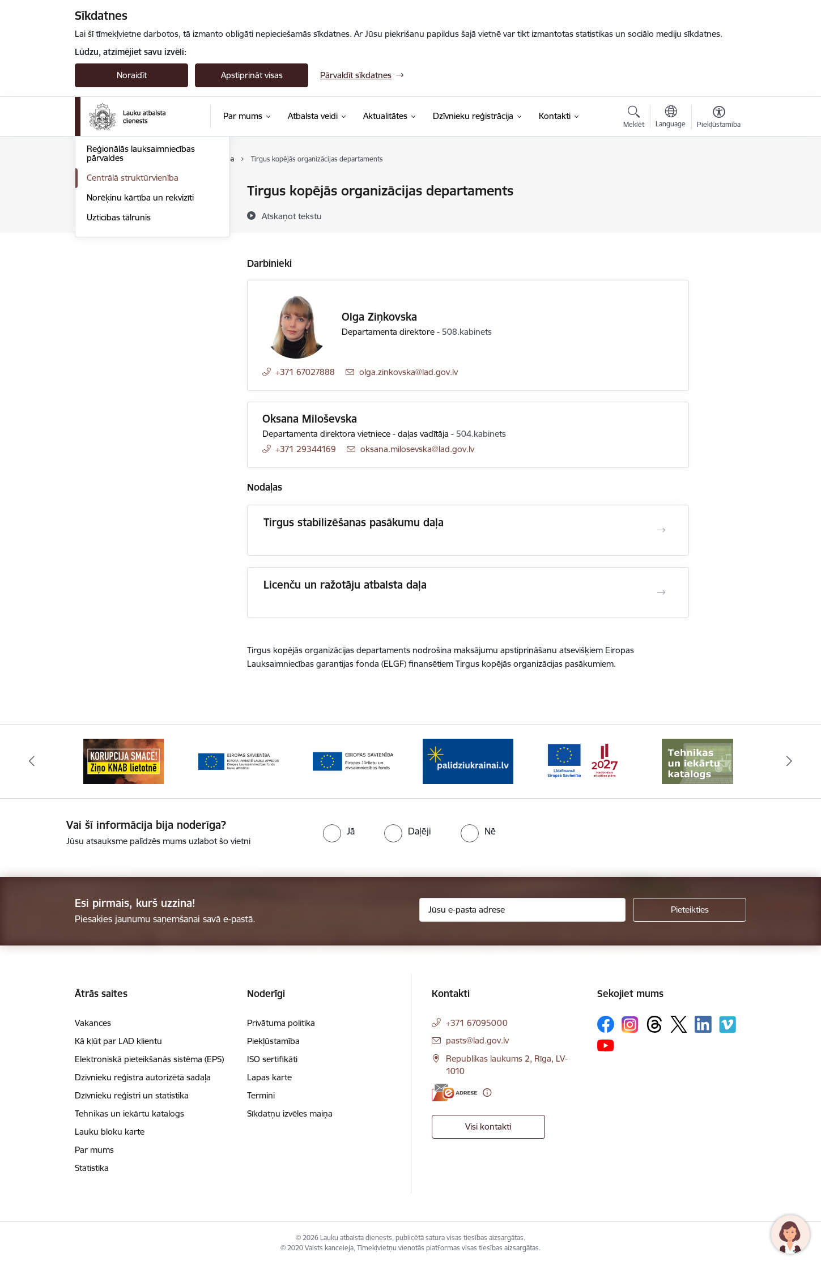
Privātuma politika (281, 1022)
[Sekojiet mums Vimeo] (727, 1024)
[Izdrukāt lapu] (718, 186)
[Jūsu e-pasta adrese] (522, 910)
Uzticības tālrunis (119, 338)
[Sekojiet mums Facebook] (605, 1024)
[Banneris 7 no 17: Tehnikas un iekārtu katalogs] (697, 760)
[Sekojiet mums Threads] (654, 1024)
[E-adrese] (454, 1092)
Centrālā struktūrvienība (132, 298)
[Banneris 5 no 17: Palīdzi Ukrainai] (468, 760)
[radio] (339, 831)
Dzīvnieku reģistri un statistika (132, 1095)
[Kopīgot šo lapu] (718, 214)
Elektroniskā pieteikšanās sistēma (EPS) (149, 1059)
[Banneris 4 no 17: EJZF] (353, 760)
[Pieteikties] (689, 910)
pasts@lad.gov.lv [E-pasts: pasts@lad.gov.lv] (477, 1040)
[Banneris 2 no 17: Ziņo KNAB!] (123, 760)
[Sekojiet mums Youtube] (605, 1044)
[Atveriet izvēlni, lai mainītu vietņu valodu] (670, 118)
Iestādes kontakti (119, 191)
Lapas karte (269, 1077)
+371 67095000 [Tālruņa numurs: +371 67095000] (477, 1022)
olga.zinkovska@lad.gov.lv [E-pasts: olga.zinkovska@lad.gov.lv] (408, 372)
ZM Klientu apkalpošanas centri (146, 211)
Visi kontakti (488, 1126)
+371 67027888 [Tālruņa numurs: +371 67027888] (305, 372)
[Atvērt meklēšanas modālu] (634, 118)
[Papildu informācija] (487, 1092)
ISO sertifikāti (272, 1059)
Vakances (93, 1022)
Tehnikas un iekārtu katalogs (129, 1113)
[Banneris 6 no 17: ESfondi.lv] (582, 760)
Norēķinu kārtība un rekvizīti (140, 318)
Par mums (94, 1149)
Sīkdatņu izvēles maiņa (290, 1113)
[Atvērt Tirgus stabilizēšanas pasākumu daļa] (661, 530)
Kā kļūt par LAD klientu (118, 1041)
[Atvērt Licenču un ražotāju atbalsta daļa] (661, 592)
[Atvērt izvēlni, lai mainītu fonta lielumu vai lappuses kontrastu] (718, 118)
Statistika (92, 1167)
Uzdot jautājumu (118, 230)
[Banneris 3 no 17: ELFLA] (238, 760)
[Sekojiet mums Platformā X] (678, 1024)
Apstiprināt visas (252, 75)
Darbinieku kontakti (124, 250)
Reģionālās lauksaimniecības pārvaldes (141, 274)
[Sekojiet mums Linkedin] (703, 1024)
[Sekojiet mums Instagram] (630, 1024)
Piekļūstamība (273, 1041)
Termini (261, 1095)
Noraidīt (132, 75)
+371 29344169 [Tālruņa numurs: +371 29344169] (305, 449)
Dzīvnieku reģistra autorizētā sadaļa (143, 1077)
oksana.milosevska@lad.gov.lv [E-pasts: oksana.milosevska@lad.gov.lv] (417, 449)
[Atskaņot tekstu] (292, 216)
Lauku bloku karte (109, 1131)
